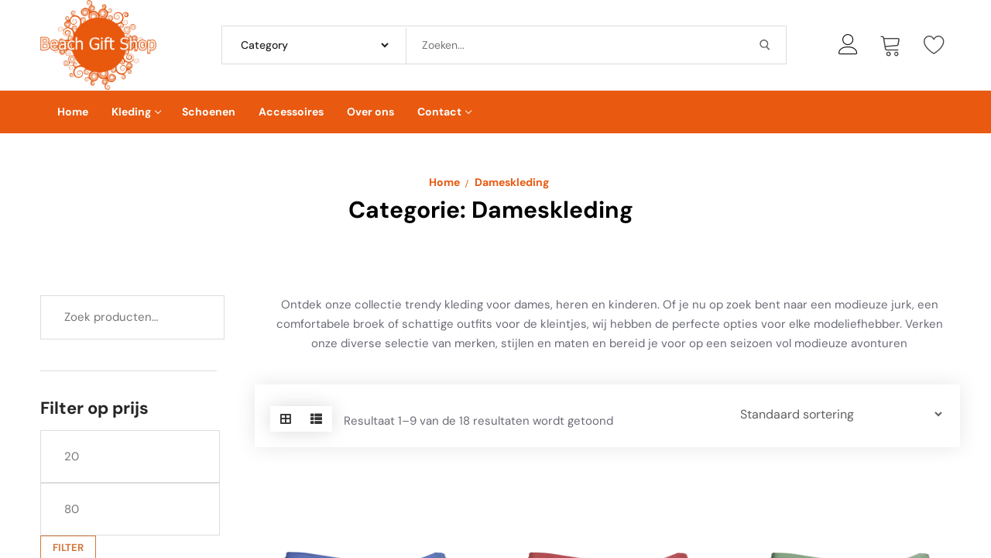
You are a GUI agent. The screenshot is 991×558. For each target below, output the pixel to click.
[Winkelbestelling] (833, 414)
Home (444, 182)
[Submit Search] (765, 45)
